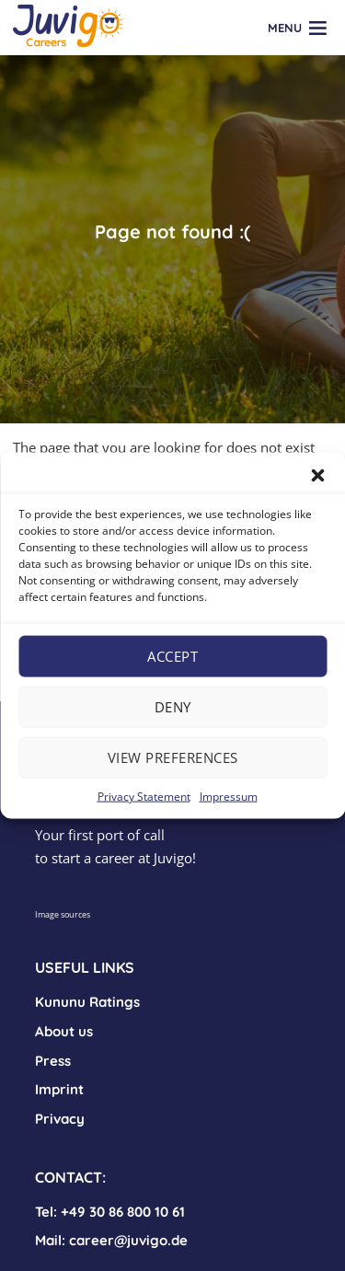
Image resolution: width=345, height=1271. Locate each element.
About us (64, 1031)
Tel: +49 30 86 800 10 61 (110, 1211)
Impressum (229, 795)
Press (53, 1060)
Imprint (59, 1089)
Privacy (60, 1118)
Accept (172, 656)
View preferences (173, 757)
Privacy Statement (144, 795)
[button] (317, 475)
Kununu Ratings (87, 1002)
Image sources (62, 914)
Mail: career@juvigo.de (111, 1240)
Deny (173, 707)
